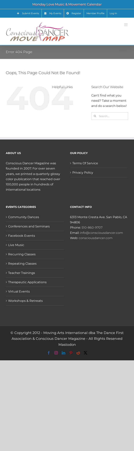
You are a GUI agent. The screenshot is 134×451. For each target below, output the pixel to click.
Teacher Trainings (21, 273)
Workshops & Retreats (25, 301)
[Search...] (109, 116)
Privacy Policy (82, 172)
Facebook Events (21, 236)
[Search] (95, 116)
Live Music (16, 245)
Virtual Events (19, 291)
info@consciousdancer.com (101, 233)
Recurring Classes (22, 254)
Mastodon (67, 345)
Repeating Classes (22, 263)
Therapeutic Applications (27, 282)
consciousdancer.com (96, 238)
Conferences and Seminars (29, 226)
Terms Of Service (85, 163)
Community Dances (23, 217)
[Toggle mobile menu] (126, 25)
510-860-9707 (92, 227)
